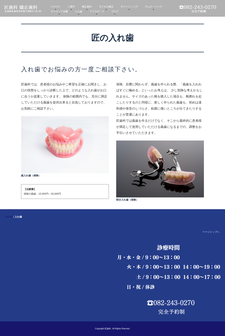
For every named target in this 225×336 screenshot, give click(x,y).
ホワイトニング (129, 6)
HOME (9, 216)
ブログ (114, 11)
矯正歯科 (87, 6)
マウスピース (96, 11)
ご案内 (71, 6)
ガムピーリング (153, 6)
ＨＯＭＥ (55, 6)
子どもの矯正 (106, 6)
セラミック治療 (59, 11)
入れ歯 (78, 11)
